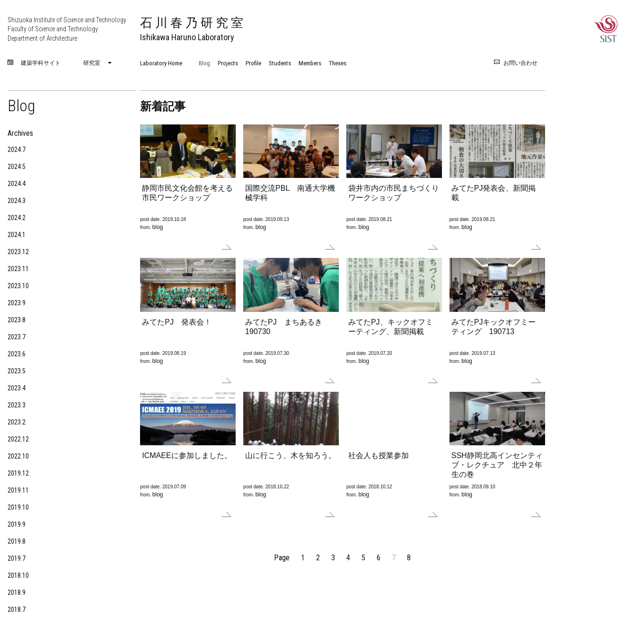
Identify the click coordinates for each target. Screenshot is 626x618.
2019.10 (18, 507)
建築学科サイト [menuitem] (41, 63)
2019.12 (18, 473)
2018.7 (17, 609)
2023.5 (17, 371)
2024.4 (17, 183)
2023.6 (17, 354)
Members (310, 63)
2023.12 (18, 252)
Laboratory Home (161, 63)
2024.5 (17, 166)
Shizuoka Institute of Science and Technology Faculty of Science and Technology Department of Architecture (67, 29)
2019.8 (17, 541)
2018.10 (18, 575)
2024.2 (17, 217)
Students (280, 63)
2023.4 (17, 388)
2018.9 (17, 592)
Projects (228, 63)
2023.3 (17, 405)
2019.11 (18, 490)
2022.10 (18, 456)
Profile (253, 63)
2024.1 (17, 234)
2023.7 (17, 337)
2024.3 (17, 200)
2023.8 (17, 320)
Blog (204, 63)
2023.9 (17, 303)
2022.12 (18, 439)
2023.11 (18, 269)
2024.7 (17, 149)
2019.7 (17, 558)
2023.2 (17, 422)
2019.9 (17, 524)
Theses (337, 63)
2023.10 (18, 286)
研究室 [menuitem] (91, 63)
